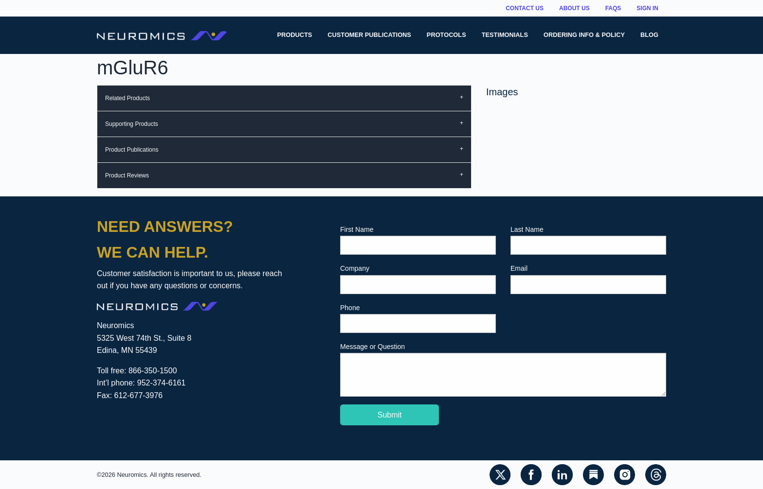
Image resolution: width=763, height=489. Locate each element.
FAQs (613, 8)
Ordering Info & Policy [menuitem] (584, 34)
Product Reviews (127, 175)
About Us (574, 8)
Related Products (127, 98)
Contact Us (525, 8)
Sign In (647, 8)
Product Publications (131, 149)
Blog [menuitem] (649, 34)
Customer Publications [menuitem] (369, 34)
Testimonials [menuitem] (505, 34)
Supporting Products (131, 124)
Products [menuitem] (294, 34)
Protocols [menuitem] (446, 34)
